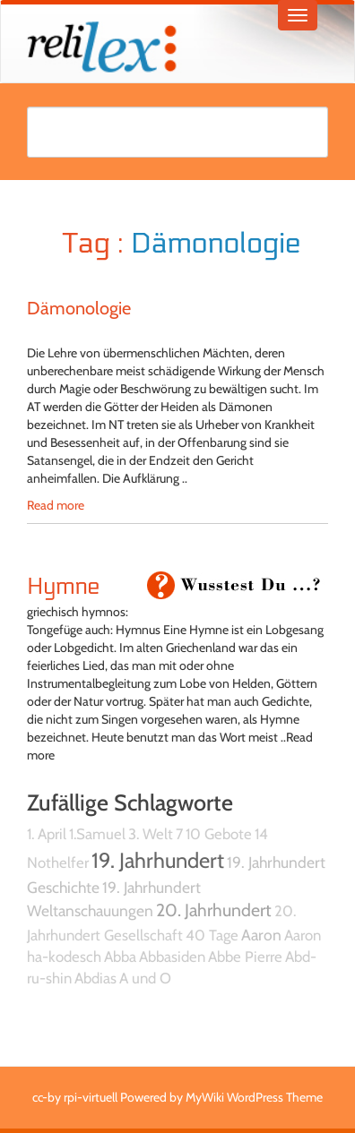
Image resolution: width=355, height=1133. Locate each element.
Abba (120, 957)
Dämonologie (79, 308)
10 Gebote (219, 834)
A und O (145, 978)
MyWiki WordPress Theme (254, 1097)
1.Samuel (97, 834)
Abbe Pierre (245, 957)
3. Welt (150, 834)
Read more (55, 505)
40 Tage (212, 935)
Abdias (95, 978)
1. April (46, 834)
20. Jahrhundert (214, 910)
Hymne (63, 586)
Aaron (261, 934)
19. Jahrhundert (157, 860)
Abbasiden (172, 957)
